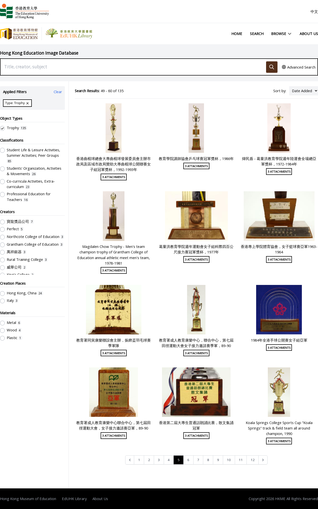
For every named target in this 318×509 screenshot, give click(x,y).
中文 (314, 11)
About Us (309, 33)
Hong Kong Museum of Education (28, 498)
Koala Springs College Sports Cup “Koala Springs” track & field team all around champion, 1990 (279, 428)
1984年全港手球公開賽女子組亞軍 (279, 340)
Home (236, 33)
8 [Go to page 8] (208, 460)
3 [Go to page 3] (159, 460)
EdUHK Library (74, 498)
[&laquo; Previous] (129, 460)
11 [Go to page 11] (241, 460)
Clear (58, 91)
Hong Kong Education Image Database (39, 53)
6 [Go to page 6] (188, 460)
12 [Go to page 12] (253, 460)
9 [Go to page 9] (218, 460)
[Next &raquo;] (263, 460)
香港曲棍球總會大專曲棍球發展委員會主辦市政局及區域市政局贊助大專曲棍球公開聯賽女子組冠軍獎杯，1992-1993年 (113, 164)
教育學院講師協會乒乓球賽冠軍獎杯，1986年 (196, 158)
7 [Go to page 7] (198, 460)
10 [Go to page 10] (229, 460)
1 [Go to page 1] (139, 460)
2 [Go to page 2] (149, 460)
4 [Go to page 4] (169, 460)
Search (257, 33)
